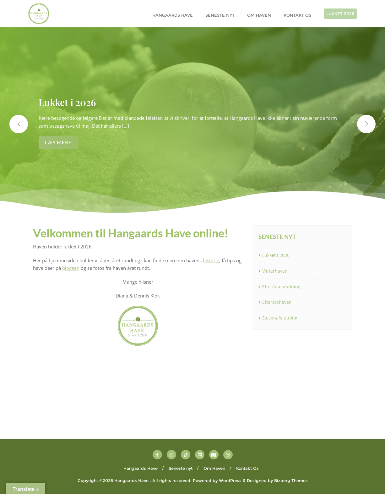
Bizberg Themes (291, 480)
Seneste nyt (180, 468)
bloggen (70, 268)
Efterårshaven (277, 302)
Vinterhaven (275, 271)
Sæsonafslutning (279, 318)
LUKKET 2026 (340, 13)
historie (211, 260)
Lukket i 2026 (276, 255)
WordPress (230, 480)
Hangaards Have (140, 468)
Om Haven (214, 468)
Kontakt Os (247, 468)
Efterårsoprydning (281, 287)
